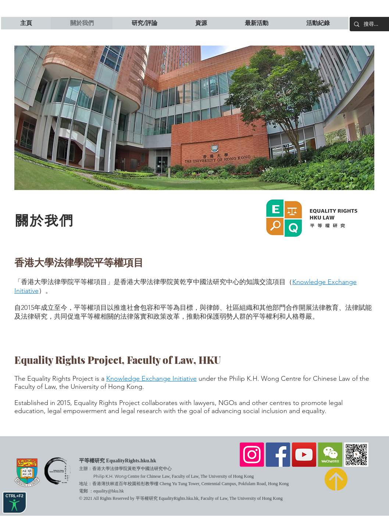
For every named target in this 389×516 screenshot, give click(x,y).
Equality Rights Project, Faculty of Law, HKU (117, 359)
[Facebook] (278, 454)
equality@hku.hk (108, 491)
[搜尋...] (376, 24)
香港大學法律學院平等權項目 (78, 262)
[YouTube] (304, 454)
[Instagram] (252, 454)
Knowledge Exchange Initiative (151, 379)
